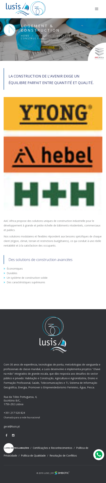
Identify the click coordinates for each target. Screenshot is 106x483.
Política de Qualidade (33, 455)
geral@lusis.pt (12, 426)
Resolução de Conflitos (63, 455)
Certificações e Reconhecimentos (53, 448)
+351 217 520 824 (14, 412)
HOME (25, 35)
